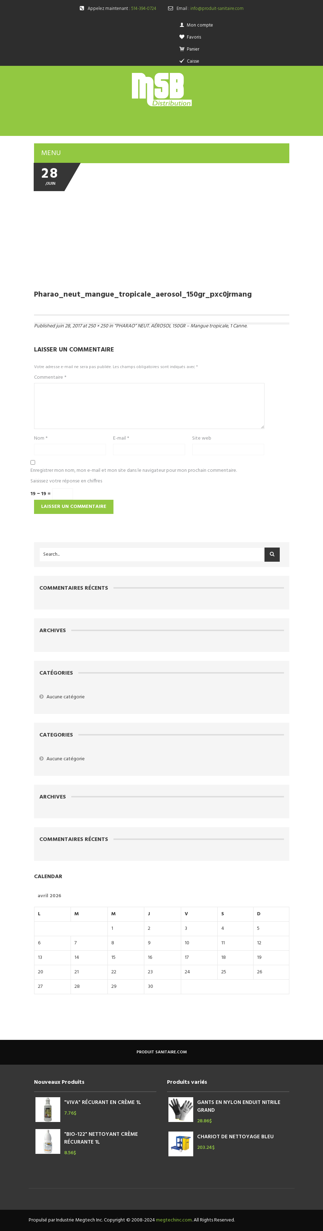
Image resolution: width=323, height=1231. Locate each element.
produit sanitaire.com (162, 1052)
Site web (201, 438)
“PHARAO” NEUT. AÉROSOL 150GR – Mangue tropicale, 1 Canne (180, 326)
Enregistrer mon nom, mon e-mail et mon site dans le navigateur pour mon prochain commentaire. (133, 470)
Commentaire (50, 377)
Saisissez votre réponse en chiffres (66, 481)
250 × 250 (98, 326)
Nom (41, 438)
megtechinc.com (174, 1220)
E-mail (121, 438)
